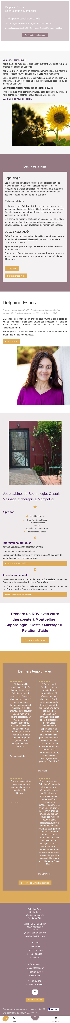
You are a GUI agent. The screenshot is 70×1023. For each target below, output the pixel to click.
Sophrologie (9, 88)
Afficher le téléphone (37, 532)
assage (28, 88)
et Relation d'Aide (43, 88)
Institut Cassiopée (28, 1013)
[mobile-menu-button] (35, 1016)
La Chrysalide (48, 579)
